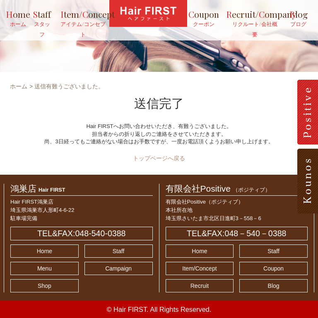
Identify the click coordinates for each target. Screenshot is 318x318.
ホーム (18, 86)
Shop (44, 285)
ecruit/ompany (251, 23)
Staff (119, 251)
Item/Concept (199, 268)
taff (42, 23)
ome (18, 18)
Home (44, 251)
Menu (44, 268)
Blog (273, 285)
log (298, 18)
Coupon (273, 268)
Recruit (199, 285)
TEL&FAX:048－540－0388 (236, 233)
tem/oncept (83, 23)
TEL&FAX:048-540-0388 (81, 233)
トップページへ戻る (159, 158)
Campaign (118, 268)
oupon (203, 18)
